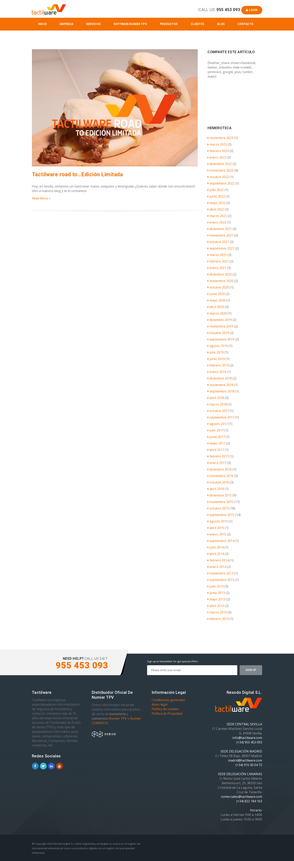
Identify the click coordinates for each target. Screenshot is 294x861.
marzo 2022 (217, 216)
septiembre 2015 (221, 515)
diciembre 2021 (220, 229)
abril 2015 (216, 528)
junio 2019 (216, 359)
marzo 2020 (217, 313)
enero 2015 (217, 534)
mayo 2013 (216, 599)
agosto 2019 (218, 346)
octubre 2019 (218, 333)
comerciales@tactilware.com (241, 796)
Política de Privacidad (167, 713)
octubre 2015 (218, 508)
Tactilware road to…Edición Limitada (77, 174)
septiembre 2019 (221, 339)
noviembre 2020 (220, 281)
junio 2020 (216, 294)
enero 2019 (217, 372)
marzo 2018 (217, 404)
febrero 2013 (218, 619)
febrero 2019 (218, 365)
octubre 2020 (218, 287)
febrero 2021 (218, 261)
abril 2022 (216, 209)
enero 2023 (217, 157)
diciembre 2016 (220, 469)
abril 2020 (216, 307)
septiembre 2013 (221, 580)
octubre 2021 (218, 242)
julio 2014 (216, 547)
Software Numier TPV (130, 24)
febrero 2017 (218, 456)
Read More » (41, 198)
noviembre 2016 (220, 476)
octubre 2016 (218, 482)
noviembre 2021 (220, 235)
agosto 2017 (218, 424)
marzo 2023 (217, 144)
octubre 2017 (218, 411)
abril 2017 (216, 450)
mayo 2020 (216, 300)
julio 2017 (216, 430)
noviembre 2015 (220, 502)
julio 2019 (216, 352)
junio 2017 (216, 437)
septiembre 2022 (221, 183)
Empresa (66, 24)
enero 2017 (217, 463)
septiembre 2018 (221, 391)
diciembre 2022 (220, 164)
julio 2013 (216, 586)
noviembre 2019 (220, 326)
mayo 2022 (216, 203)
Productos (169, 24)
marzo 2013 (217, 612)
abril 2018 (216, 398)
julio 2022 (216, 190)
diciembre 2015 (220, 495)
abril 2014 (216, 554)
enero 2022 (217, 222)
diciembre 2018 (220, 378)
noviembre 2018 (220, 385)
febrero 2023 (218, 151)
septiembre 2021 (221, 248)
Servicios (93, 24)
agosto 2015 (218, 521)
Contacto (245, 24)
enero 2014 (217, 567)
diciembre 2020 (220, 274)
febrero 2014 (218, 560)
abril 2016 (216, 489)
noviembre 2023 (220, 138)
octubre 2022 (218, 177)
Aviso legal (159, 704)
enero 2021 (217, 268)
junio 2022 (216, 196)
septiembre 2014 (221, 541)
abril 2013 (216, 606)
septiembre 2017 (221, 417)
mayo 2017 (216, 443)
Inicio (42, 24)
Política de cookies (165, 709)
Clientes (197, 24)
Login (252, 10)
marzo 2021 (217, 255)
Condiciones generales (168, 700)
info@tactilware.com (247, 738)
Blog (221, 24)
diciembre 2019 (220, 320)
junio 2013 (216, 593)
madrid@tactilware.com (245, 760)
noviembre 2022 (220, 170)
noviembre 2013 (220, 573)
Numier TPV (118, 718)
